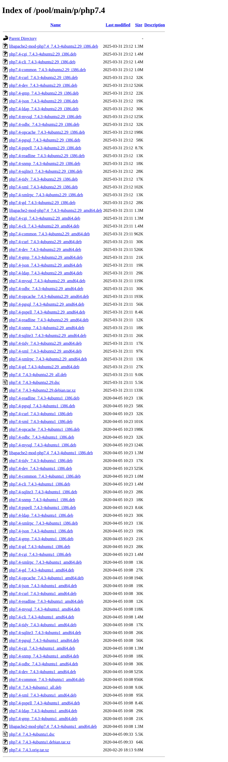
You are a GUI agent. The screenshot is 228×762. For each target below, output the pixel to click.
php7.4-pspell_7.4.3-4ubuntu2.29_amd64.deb (47, 312)
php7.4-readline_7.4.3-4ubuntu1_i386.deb (44, 398)
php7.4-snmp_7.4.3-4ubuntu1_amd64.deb (44, 656)
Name (55, 25)
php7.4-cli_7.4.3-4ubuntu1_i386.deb (39, 484)
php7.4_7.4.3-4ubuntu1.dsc (32, 734)
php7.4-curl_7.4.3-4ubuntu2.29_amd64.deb (45, 241)
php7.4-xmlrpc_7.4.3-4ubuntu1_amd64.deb (45, 562)
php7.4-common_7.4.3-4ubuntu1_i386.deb (45, 476)
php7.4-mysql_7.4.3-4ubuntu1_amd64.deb (44, 609)
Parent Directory (23, 38)
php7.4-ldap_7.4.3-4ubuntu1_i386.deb (41, 515)
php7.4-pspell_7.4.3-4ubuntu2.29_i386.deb (45, 148)
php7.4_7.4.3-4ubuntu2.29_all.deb (38, 374)
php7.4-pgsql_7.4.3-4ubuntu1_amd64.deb (44, 640)
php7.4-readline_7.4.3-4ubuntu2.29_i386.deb (47, 155)
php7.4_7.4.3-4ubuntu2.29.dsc (34, 382)
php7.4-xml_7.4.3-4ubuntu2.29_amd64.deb (45, 351)
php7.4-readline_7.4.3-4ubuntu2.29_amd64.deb (48, 320)
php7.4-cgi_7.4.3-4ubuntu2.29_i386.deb (42, 54)
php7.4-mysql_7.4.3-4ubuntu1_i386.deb (42, 445)
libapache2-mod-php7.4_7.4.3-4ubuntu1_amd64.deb (53, 726)
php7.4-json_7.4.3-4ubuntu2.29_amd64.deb (45, 265)
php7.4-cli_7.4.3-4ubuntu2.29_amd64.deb (44, 226)
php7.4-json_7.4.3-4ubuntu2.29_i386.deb (43, 101)
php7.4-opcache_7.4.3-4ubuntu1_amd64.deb (46, 578)
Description (154, 25)
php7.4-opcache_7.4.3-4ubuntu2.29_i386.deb (47, 132)
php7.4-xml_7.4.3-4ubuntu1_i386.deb (41, 421)
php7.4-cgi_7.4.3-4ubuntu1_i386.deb (40, 554)
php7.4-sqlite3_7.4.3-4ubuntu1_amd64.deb (45, 632)
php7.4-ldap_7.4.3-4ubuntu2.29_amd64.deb (45, 273)
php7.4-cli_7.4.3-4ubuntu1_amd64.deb (41, 617)
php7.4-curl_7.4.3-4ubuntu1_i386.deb (41, 413)
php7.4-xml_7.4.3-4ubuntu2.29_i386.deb (43, 187)
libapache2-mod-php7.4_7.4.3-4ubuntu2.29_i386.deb (53, 46)
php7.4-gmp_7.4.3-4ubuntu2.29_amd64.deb (46, 257)
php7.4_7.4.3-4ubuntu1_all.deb (35, 687)
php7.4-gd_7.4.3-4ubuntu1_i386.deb (39, 546)
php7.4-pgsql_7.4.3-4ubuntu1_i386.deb (42, 406)
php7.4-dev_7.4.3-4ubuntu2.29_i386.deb (43, 85)
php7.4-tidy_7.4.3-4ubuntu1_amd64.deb (43, 625)
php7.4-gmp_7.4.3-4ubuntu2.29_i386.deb (44, 93)
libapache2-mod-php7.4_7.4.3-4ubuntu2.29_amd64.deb (55, 210)
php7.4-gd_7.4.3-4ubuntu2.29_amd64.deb (44, 367)
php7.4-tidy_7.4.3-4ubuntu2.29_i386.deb (43, 179)
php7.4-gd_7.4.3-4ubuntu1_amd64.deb (41, 570)
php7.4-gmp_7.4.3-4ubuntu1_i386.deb (41, 539)
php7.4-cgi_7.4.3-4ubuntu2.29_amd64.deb (44, 218)
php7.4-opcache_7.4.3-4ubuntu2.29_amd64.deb (49, 296)
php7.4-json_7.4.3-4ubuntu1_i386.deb (41, 531)
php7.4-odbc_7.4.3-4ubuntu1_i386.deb (41, 437)
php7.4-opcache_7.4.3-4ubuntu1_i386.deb (44, 429)
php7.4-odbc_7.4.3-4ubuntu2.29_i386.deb (44, 124)
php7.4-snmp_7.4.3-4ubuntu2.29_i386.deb (44, 163)
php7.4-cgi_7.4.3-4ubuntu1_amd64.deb (42, 648)
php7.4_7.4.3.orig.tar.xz (29, 750)
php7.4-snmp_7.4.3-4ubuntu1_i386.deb (42, 499)
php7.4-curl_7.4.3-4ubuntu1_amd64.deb (43, 593)
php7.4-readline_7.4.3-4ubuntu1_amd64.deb (46, 601)
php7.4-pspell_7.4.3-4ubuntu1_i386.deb (42, 507)
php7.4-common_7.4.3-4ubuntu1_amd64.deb (47, 679)
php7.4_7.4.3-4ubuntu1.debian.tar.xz (40, 742)
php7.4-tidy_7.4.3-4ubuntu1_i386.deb (41, 460)
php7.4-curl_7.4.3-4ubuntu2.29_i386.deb (43, 77)
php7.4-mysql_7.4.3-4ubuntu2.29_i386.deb (45, 116)
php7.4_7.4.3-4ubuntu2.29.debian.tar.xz (42, 390)
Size (138, 25)
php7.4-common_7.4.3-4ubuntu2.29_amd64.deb (49, 234)
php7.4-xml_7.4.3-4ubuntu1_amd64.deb (43, 695)
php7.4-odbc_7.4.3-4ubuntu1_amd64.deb (43, 664)
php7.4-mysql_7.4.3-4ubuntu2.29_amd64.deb (47, 281)
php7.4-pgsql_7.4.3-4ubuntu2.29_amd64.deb (46, 304)
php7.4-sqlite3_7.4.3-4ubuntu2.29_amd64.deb (47, 335)
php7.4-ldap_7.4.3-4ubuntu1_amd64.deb (43, 711)
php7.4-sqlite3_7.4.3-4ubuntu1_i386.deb (43, 492)
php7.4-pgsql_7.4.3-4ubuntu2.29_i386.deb (44, 140)
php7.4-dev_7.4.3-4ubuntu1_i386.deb (40, 468)
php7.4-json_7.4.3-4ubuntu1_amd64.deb (43, 585)
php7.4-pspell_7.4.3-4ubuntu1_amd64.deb (44, 703)
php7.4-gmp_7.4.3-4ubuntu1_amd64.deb (43, 718)
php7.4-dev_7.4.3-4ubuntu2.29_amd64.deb (45, 249)
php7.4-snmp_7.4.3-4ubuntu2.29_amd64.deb (46, 327)
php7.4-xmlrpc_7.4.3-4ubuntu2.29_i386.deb (46, 195)
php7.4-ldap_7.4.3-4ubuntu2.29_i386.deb (43, 109)
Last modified (118, 25)
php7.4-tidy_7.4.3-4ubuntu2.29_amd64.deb (45, 343)
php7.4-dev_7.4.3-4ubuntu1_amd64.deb (42, 671)
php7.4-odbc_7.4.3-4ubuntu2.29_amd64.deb (46, 288)
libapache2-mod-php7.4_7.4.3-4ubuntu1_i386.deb (51, 453)
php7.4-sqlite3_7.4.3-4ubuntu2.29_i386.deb (45, 171)
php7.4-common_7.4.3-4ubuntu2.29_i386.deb (47, 69)
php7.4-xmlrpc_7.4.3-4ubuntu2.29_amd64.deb (48, 359)
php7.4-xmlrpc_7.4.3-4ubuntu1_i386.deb (43, 523)
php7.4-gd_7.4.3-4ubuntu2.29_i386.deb (42, 202)
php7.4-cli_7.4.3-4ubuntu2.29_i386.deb (42, 62)
